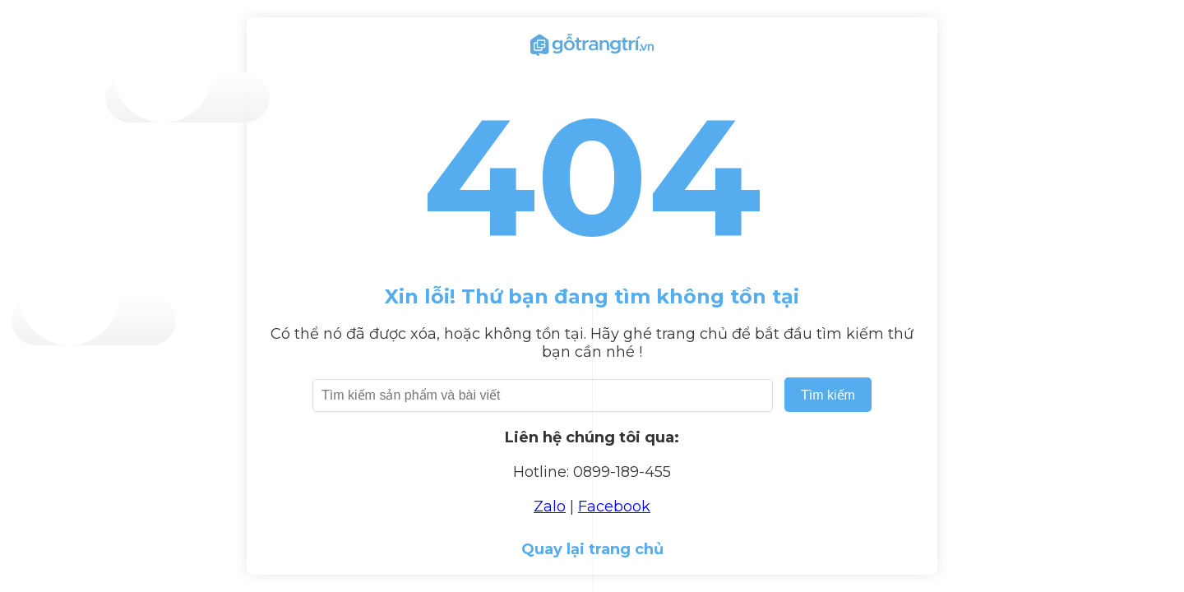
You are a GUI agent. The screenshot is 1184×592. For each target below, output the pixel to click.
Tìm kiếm (828, 395)
